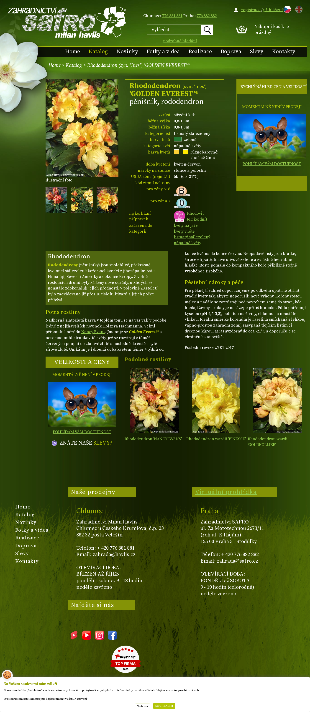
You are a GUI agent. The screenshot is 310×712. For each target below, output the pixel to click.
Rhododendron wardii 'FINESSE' (216, 439)
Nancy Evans (93, 332)
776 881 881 (172, 15)
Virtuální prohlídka (226, 492)
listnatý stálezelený (192, 237)
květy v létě (184, 231)
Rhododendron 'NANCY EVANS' (153, 439)
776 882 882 (207, 15)
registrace (251, 10)
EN (298, 8)
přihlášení (273, 10)
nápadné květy (187, 243)
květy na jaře (186, 225)
